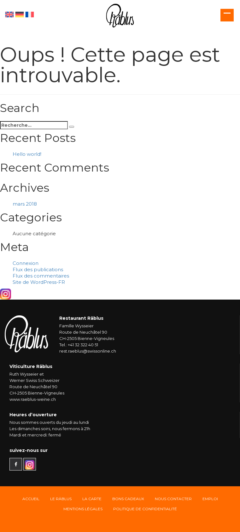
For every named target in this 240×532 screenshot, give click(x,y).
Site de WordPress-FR (39, 282)
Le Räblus (61, 498)
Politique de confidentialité (145, 508)
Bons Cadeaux (128, 498)
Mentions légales (82, 508)
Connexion (25, 263)
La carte (92, 498)
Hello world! (27, 154)
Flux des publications (38, 269)
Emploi (210, 498)
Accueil (30, 498)
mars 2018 (25, 204)
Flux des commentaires (41, 276)
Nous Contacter (173, 498)
